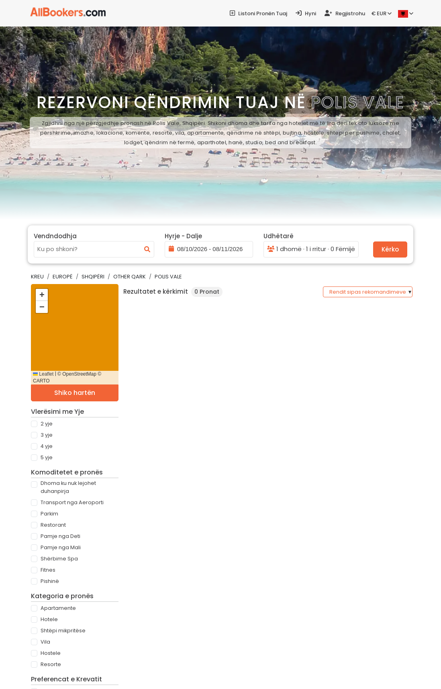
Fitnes (48, 569)
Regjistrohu (345, 13)
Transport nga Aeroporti (72, 502)
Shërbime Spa (59, 558)
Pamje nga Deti (60, 536)
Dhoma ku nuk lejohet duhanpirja (68, 487)
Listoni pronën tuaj (258, 13)
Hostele (51, 653)
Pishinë (50, 581)
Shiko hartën (74, 392)
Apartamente (58, 608)
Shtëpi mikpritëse (63, 630)
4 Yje (47, 446)
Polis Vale (168, 276)
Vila (45, 641)
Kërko (390, 249)
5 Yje (47, 457)
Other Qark (129, 276)
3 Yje (47, 434)
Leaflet (43, 374)
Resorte (51, 664)
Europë (63, 276)
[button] (42, 295)
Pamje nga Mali (61, 547)
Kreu (37, 276)
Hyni (306, 13)
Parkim (49, 513)
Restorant (53, 524)
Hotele (49, 619)
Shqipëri (93, 276)
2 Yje (47, 423)
